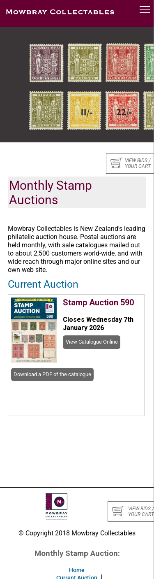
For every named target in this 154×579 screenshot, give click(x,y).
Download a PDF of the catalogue (52, 374)
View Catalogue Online (92, 342)
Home (77, 570)
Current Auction (43, 284)
